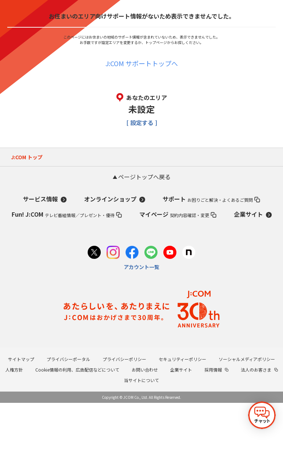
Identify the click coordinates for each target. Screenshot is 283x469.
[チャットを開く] (262, 415)
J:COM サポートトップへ (141, 63)
